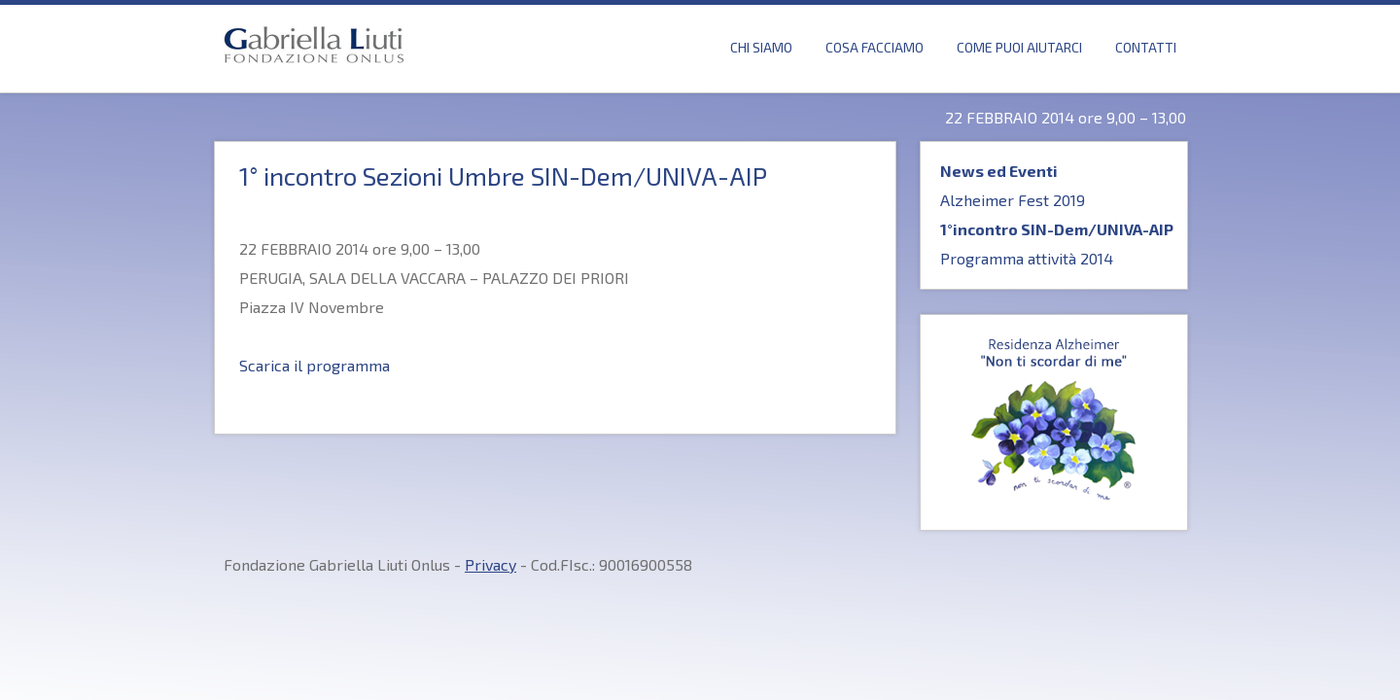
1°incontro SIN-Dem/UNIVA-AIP (1056, 229)
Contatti (1145, 47)
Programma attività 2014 (1026, 258)
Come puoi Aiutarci (1019, 47)
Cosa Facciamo (874, 47)
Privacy (490, 564)
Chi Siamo (761, 47)
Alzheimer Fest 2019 (1012, 200)
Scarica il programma (314, 365)
